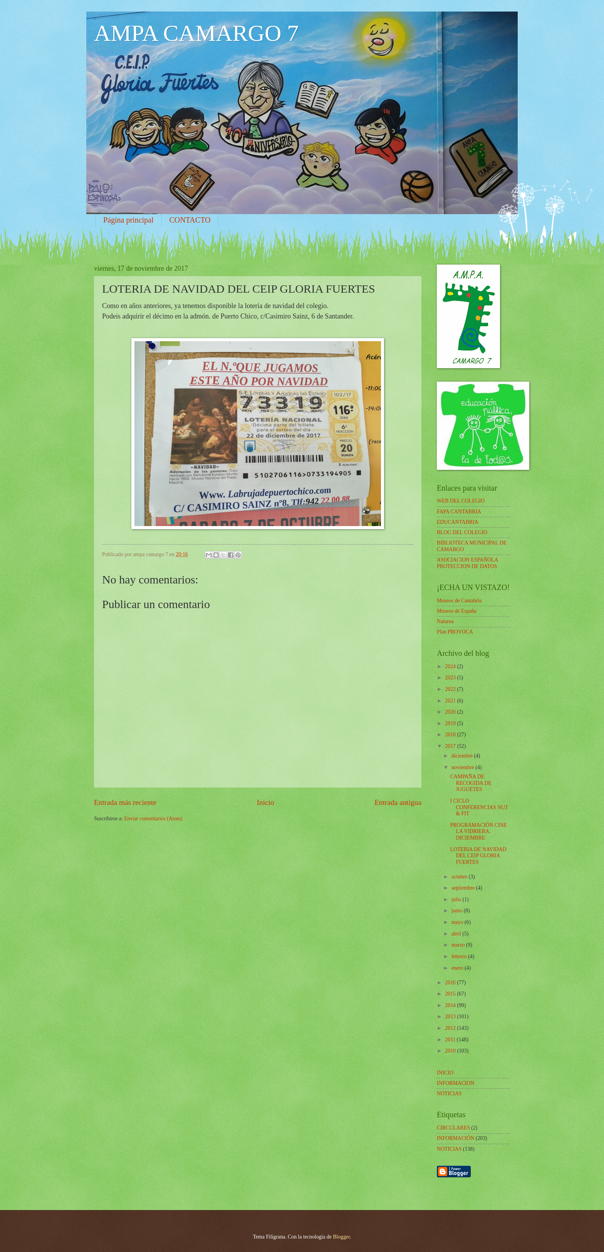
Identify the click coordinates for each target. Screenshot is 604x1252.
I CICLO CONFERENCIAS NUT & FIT (479, 807)
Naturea (445, 621)
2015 (451, 994)
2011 (451, 1039)
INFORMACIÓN (455, 1138)
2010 (451, 1051)
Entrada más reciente (125, 802)
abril (457, 934)
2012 (451, 1028)
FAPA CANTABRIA (459, 512)
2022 (451, 689)
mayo (458, 922)
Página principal (128, 220)
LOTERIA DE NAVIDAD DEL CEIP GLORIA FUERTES (478, 855)
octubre (460, 877)
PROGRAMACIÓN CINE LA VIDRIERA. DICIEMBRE (478, 831)
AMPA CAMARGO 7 (196, 33)
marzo (458, 945)
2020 (451, 712)
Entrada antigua (397, 802)
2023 (451, 677)
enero (458, 968)
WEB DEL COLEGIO (461, 501)
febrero (459, 956)
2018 (451, 734)
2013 (451, 1016)
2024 (451, 666)
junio (457, 910)
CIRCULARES (453, 1128)
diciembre (462, 756)
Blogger (341, 1237)
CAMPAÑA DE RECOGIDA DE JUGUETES (470, 783)
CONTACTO (190, 220)
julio (457, 899)
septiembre (463, 888)
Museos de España (456, 611)
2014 (451, 1005)
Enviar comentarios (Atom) (153, 818)
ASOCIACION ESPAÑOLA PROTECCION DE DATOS (467, 563)
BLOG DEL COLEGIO (462, 532)
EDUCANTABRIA (457, 522)
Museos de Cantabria (459, 600)
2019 (451, 723)
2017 (451, 746)
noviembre (463, 767)
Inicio (265, 802)
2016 (451, 983)
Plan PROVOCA (455, 632)
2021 (451, 701)
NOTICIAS (449, 1149)
